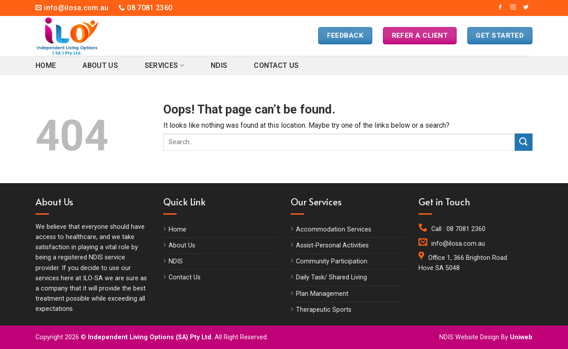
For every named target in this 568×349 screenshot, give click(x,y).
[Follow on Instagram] (513, 7)
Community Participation (331, 261)
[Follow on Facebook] (500, 7)
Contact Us (276, 65)
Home (46, 65)
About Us (100, 65)
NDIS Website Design (469, 337)
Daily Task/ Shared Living (331, 277)
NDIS (219, 65)
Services (164, 65)
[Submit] (523, 142)
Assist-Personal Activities (332, 245)
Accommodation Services (333, 229)
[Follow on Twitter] (526, 7)
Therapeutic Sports (323, 310)
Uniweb (521, 337)
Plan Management (322, 294)
